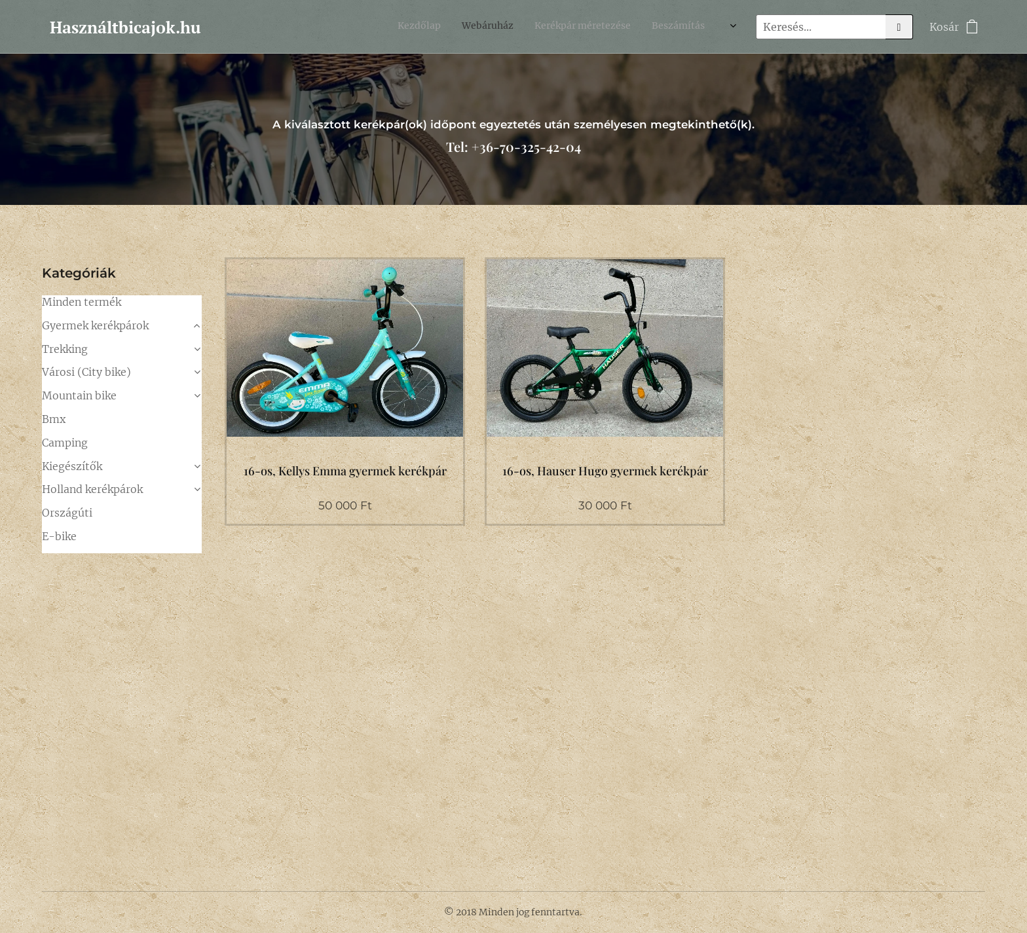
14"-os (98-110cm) (101, 371)
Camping (65, 620)
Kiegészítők (72, 643)
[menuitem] (442, 26)
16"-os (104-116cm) (104, 395)
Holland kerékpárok (92, 666)
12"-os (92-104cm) (102, 348)
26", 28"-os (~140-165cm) (103, 496)
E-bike (59, 713)
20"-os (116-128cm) (105, 441)
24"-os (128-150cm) (105, 465)
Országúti (67, 690)
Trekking (65, 526)
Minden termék (81, 301)
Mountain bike (79, 572)
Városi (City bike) (86, 549)
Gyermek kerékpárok (95, 324)
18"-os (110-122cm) (103, 419)
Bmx (53, 596)
